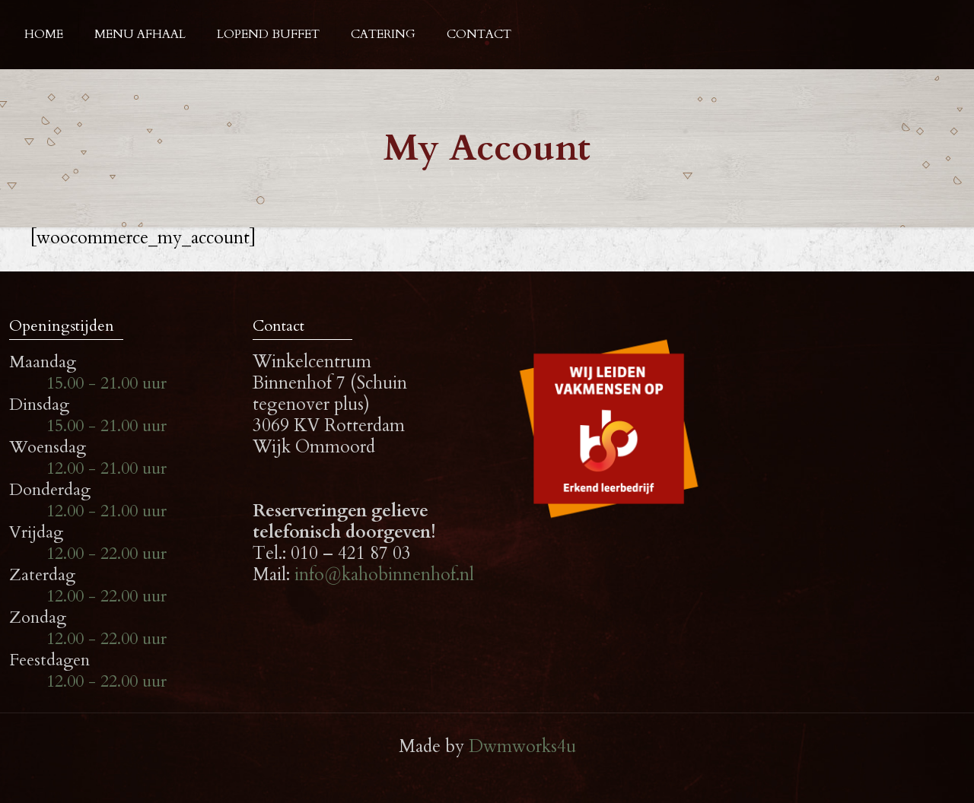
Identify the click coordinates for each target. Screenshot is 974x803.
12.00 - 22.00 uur (106, 553)
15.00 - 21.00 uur (106, 383)
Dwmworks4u (522, 746)
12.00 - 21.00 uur (106, 468)
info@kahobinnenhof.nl (384, 574)
